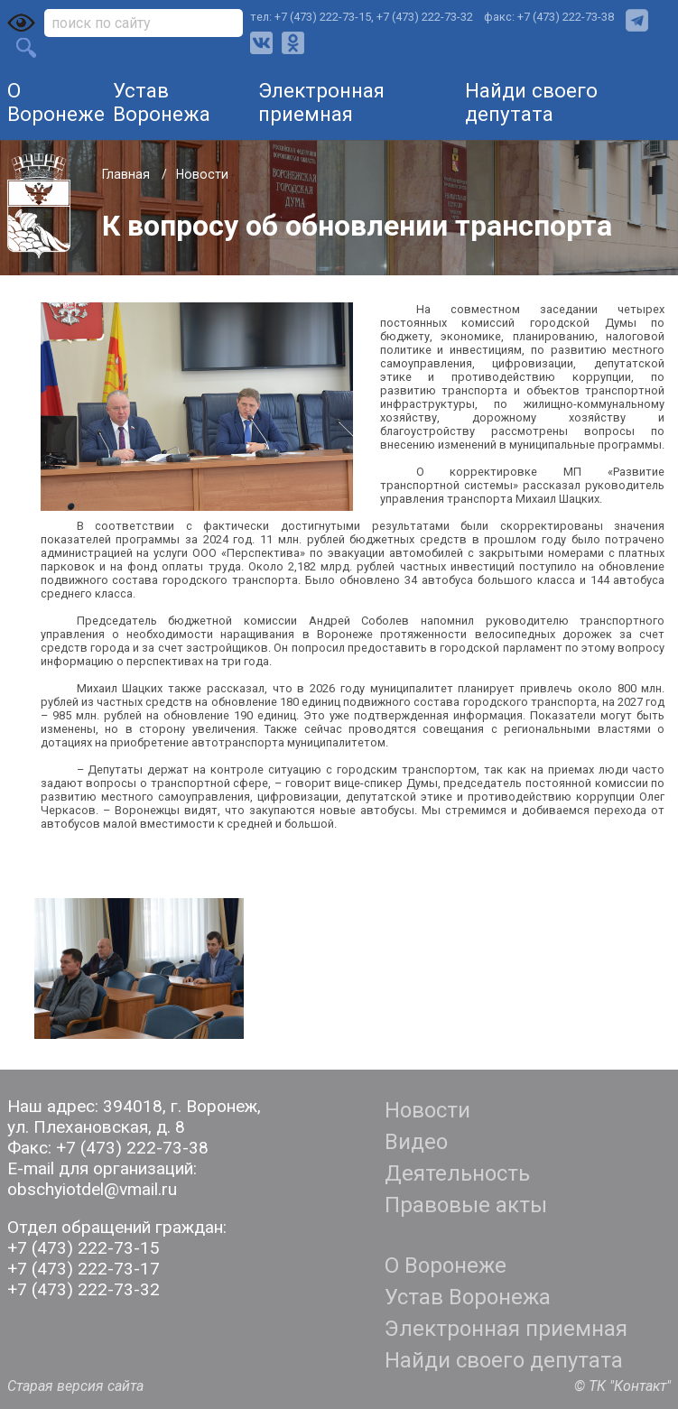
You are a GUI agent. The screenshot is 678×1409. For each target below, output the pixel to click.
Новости (202, 174)
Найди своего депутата (531, 102)
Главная (127, 174)
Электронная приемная (321, 102)
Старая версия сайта (75, 1386)
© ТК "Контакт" (622, 1386)
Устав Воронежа (161, 102)
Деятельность (457, 1173)
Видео (416, 1141)
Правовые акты (466, 1205)
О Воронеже (56, 102)
